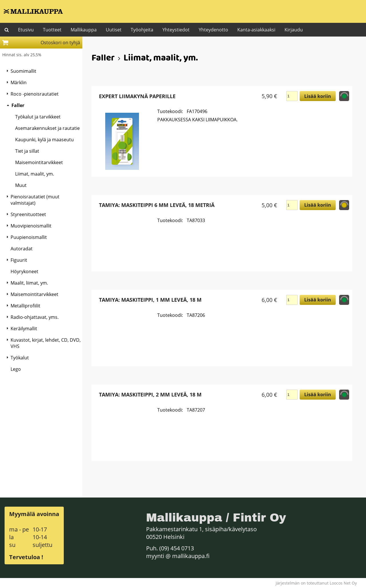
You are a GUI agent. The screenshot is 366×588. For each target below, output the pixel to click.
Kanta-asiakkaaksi (256, 30)
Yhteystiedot (176, 30)
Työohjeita (142, 30)
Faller (103, 59)
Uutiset (114, 30)
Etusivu (26, 30)
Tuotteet (52, 30)
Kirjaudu (294, 30)
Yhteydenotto (213, 30)
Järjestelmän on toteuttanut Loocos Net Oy (316, 583)
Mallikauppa (84, 30)
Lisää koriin (317, 96)
